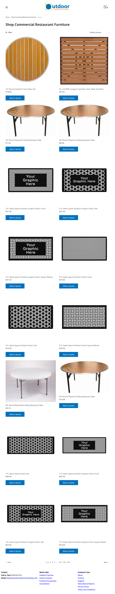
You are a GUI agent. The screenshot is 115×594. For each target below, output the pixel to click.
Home (7, 17)
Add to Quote (15, 98)
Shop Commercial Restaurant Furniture (23, 17)
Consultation (44, 584)
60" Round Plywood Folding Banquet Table (77, 396)
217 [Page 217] (60, 562)
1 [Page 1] (45, 562)
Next (105, 562)
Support (81, 581)
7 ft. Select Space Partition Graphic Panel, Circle (79, 473)
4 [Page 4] (52, 562)
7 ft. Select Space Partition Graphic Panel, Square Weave (82, 542)
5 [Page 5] (54, 562)
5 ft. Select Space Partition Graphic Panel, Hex (78, 208)
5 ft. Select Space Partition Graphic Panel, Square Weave (29, 277)
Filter (9, 32)
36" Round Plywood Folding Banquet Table (23, 140)
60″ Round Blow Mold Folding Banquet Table (24, 405)
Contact (81, 578)
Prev (9, 562)
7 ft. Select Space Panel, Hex (17, 473)
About (80, 575)
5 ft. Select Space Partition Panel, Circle (75, 277)
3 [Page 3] (50, 562)
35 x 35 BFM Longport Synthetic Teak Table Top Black (81, 89)
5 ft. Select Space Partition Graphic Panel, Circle (25, 208)
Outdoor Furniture (46, 575)
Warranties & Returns (86, 584)
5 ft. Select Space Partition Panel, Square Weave (79, 345)
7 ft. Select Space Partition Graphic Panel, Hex (25, 542)
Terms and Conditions (86, 590)
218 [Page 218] (64, 562)
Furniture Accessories (47, 581)
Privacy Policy (83, 587)
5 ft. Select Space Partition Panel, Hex (21, 345)
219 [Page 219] (68, 562)
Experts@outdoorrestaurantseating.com (22, 578)
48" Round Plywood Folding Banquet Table (77, 140)
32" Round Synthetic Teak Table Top (20, 89)
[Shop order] (99, 32)
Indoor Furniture (45, 578)
